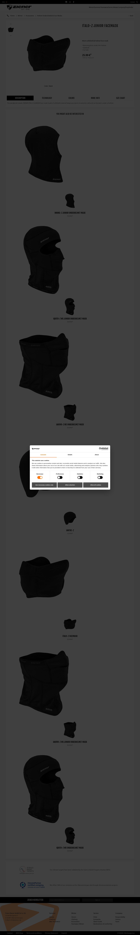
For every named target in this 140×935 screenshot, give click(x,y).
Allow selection (70, 485)
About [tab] (97, 454)
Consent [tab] (43, 454)
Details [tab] (70, 454)
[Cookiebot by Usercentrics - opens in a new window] (100, 448)
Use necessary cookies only (44, 485)
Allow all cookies (95, 485)
